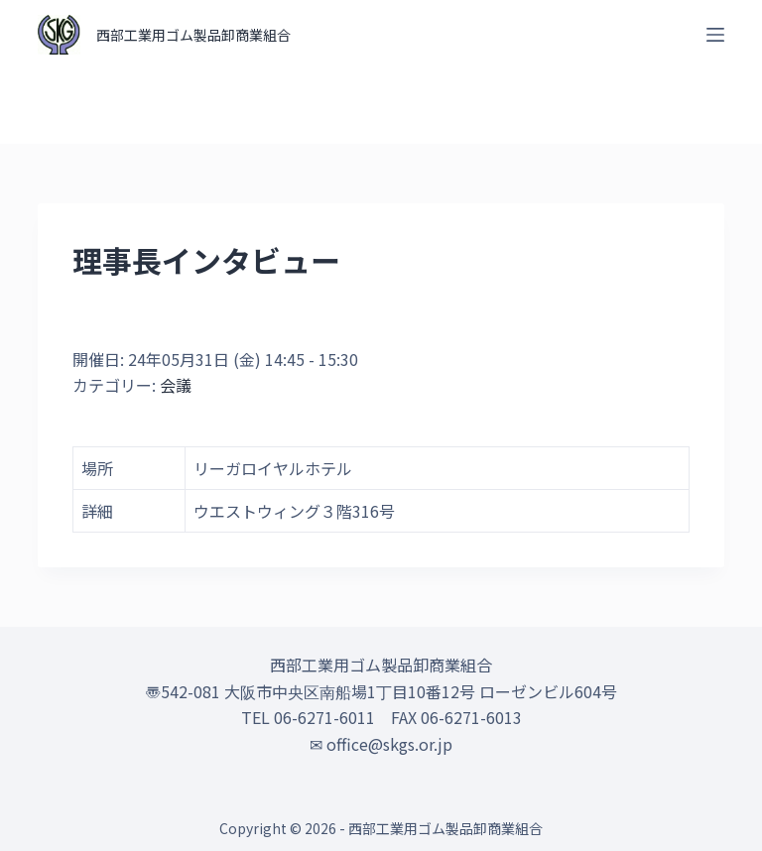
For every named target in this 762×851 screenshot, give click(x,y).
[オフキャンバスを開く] (715, 35)
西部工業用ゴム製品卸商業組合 (193, 35)
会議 (175, 385)
